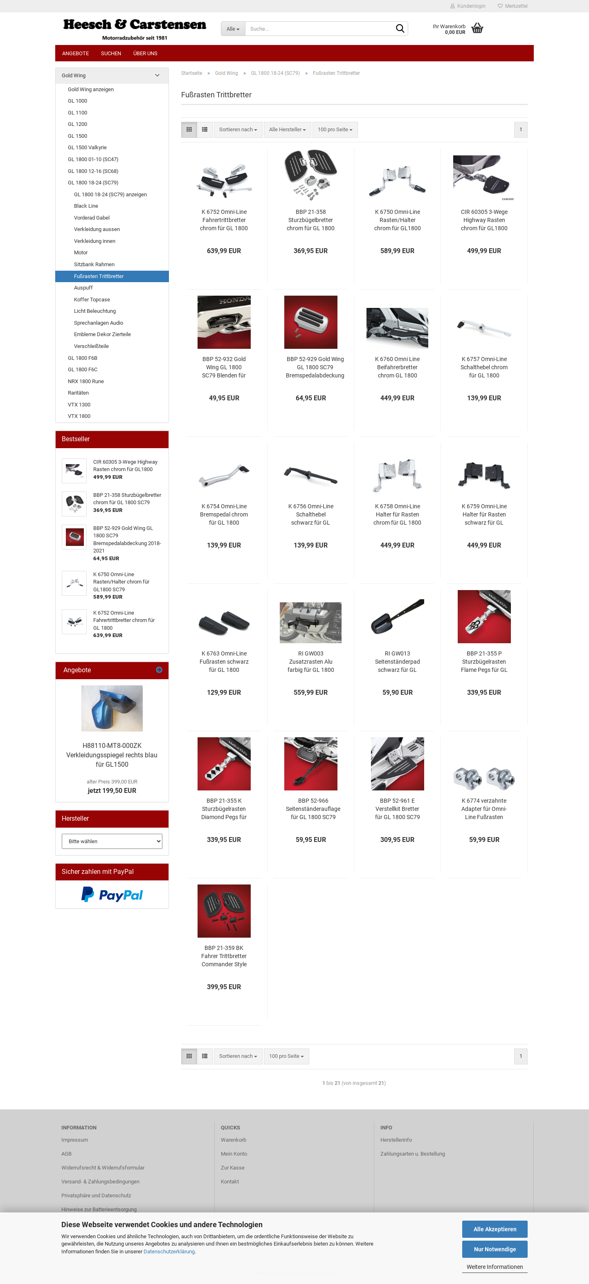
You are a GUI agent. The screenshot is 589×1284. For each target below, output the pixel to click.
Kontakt (230, 1181)
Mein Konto (234, 1154)
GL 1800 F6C (82, 369)
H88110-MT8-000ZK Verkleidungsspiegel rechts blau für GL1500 (111, 755)
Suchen (111, 53)
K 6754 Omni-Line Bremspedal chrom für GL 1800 (224, 514)
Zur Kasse (233, 1168)
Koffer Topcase (92, 299)
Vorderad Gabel (92, 218)
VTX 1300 (79, 405)
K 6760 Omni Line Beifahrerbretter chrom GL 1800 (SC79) (397, 367)
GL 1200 (77, 124)
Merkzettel (513, 6)
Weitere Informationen (495, 1267)
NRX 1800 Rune (86, 381)
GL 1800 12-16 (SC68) (93, 171)
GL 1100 (77, 113)
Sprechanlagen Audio (98, 323)
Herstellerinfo (396, 1140)
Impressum (74, 1140)
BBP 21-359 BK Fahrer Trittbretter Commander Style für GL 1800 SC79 (224, 956)
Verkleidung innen (94, 241)
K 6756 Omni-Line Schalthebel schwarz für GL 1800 (310, 515)
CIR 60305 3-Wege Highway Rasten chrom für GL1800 (484, 220)
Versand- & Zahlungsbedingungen (100, 1181)
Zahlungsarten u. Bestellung (412, 1154)
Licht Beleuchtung (95, 311)
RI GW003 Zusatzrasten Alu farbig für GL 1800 (311, 661)
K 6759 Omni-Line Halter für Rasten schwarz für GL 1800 (484, 515)
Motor (81, 252)
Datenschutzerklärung (169, 1251)
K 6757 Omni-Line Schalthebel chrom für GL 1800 (484, 367)
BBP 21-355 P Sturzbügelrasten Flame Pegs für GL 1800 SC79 (484, 662)
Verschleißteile (91, 346)
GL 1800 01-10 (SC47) (93, 159)
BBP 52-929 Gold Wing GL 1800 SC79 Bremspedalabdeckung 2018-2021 (315, 367)
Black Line (86, 206)
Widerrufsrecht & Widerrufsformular (102, 1168)
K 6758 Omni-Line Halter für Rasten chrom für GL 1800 (397, 514)
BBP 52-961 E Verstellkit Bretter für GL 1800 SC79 (397, 808)
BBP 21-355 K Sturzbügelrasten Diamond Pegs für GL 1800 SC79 (224, 809)
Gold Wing (73, 75)
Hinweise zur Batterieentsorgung (99, 1209)
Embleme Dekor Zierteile (102, 334)
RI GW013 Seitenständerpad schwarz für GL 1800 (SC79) (397, 662)
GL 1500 (77, 136)
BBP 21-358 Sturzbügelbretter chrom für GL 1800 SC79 (311, 220)
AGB (66, 1154)
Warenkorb (233, 1140)
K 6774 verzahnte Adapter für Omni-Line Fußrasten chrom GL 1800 (484, 809)
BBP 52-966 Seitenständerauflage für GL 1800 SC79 (313, 808)
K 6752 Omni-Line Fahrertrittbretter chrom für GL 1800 (224, 220)
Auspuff (83, 288)
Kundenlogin (468, 6)
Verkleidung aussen (97, 229)
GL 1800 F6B (82, 358)
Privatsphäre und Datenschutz (96, 1195)
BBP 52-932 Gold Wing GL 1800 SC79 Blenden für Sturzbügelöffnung (224, 367)
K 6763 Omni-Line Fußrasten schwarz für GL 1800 (224, 661)
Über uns (145, 53)
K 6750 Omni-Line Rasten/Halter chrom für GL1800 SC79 (397, 220)
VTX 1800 (79, 416)
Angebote (75, 53)
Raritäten (78, 393)
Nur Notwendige (495, 1249)
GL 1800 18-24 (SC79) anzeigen (110, 194)
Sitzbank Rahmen (94, 264)
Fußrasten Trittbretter (99, 276)
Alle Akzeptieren (495, 1229)
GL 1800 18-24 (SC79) (93, 183)
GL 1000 (77, 101)
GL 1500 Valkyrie (87, 147)
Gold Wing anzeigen (91, 89)
